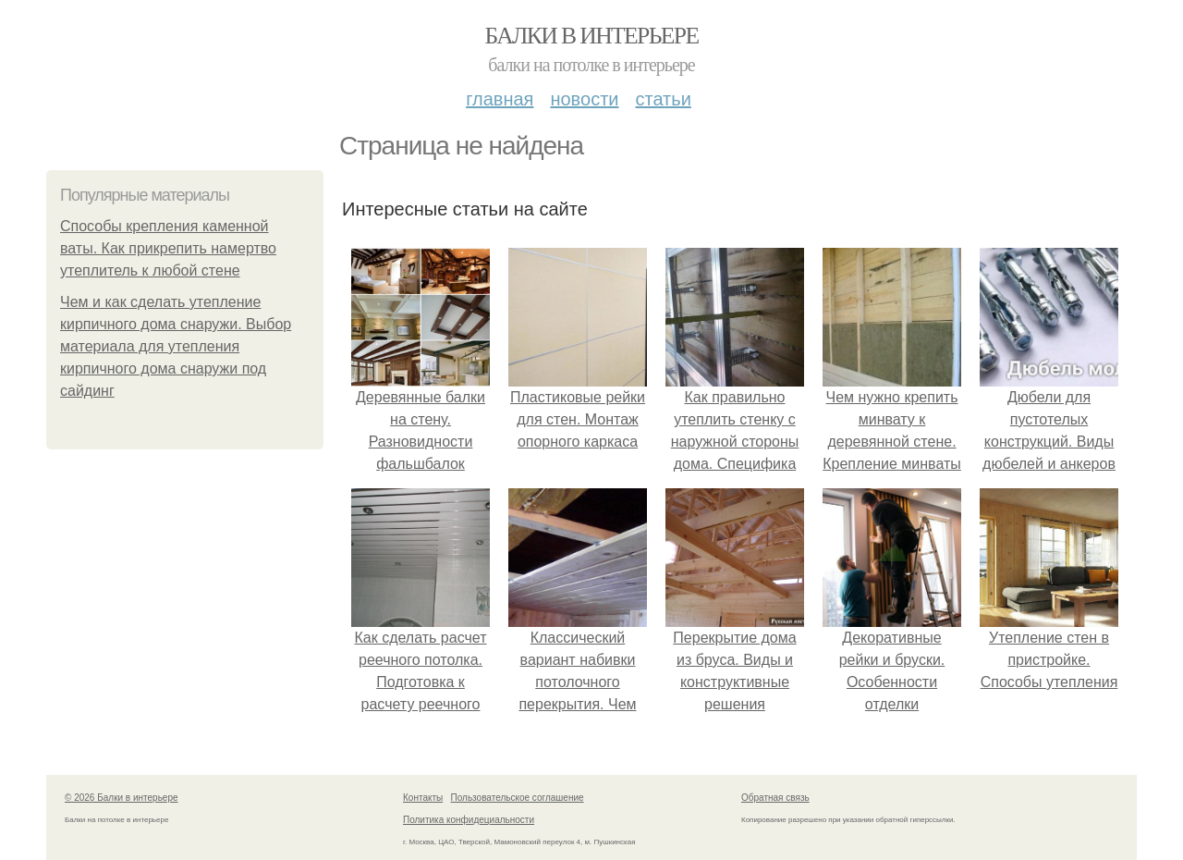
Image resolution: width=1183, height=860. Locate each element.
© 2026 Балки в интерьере (121, 797)
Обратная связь (775, 797)
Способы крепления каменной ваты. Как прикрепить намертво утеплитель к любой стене (168, 248)
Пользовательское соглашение (517, 797)
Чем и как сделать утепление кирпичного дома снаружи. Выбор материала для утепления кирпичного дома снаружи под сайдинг (175, 346)
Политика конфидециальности (468, 820)
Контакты (423, 797)
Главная (499, 99)
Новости (584, 99)
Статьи (662, 99)
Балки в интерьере (591, 35)
